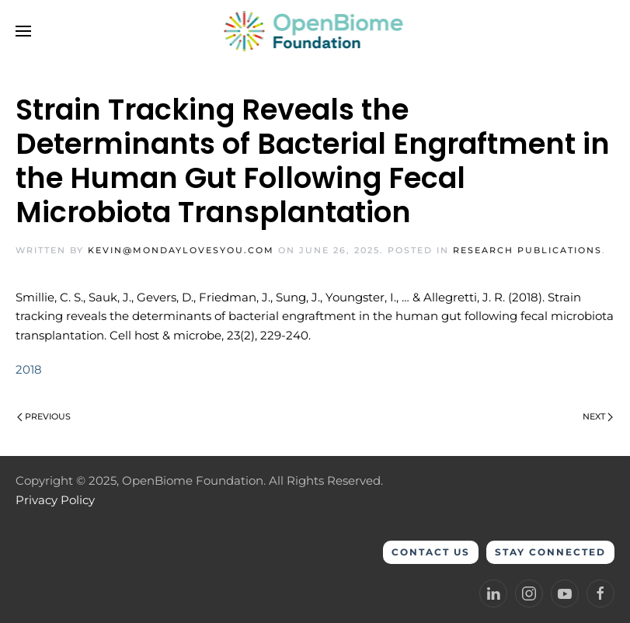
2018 (29, 369)
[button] (23, 31)
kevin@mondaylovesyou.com (181, 250)
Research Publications (527, 250)
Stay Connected (550, 552)
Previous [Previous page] (44, 416)
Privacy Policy (55, 499)
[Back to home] (315, 31)
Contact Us (431, 552)
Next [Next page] (598, 416)
